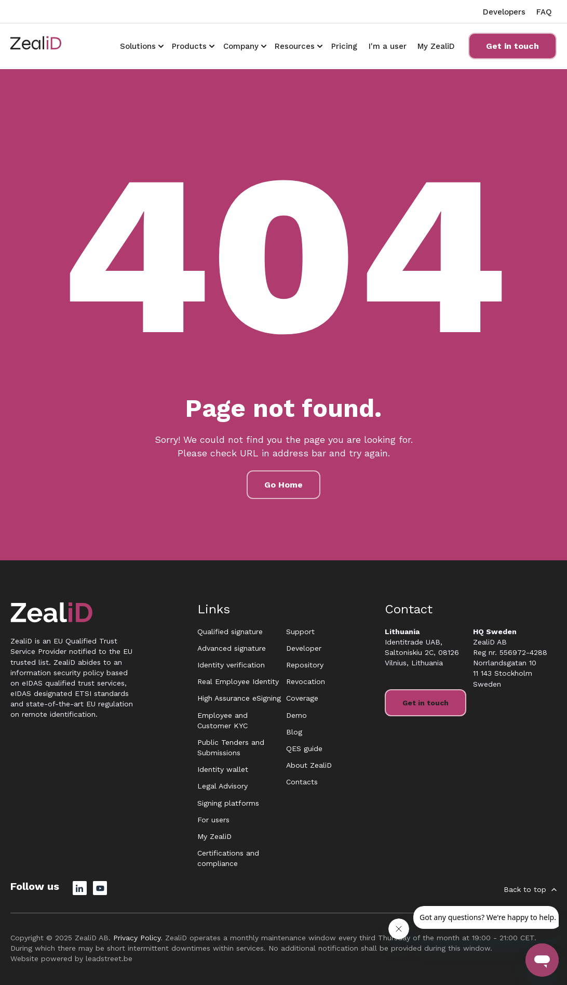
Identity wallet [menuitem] (222, 769)
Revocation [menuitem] (305, 681)
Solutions (138, 46)
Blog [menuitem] (294, 732)
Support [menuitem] (300, 631)
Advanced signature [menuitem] (231, 648)
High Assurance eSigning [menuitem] (239, 698)
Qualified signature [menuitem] (230, 631)
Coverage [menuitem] (302, 698)
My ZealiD (436, 46)
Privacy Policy (136, 938)
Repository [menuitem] (304, 665)
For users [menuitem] (213, 820)
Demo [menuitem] (296, 715)
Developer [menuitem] (303, 648)
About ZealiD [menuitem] (309, 765)
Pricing (344, 46)
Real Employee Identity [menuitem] (238, 681)
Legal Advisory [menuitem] (222, 786)
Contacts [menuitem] (302, 782)
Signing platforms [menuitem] (228, 803)
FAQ (544, 12)
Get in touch (512, 46)
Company (241, 46)
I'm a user (388, 46)
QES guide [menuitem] (304, 748)
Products (189, 46)
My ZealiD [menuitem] (214, 836)
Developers (504, 12)
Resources (295, 46)
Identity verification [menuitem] (231, 665)
